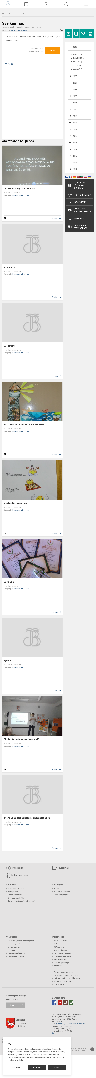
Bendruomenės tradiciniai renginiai (21, 901)
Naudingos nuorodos (62, 941)
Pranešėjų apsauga (61, 963)
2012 (75, 163)
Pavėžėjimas (60, 868)
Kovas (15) (77, 62)
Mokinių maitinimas (17, 875)
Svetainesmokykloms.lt (78, 1050)
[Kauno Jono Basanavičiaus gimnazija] (8, 4)
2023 (75, 89)
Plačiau (55, 218)
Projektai (11, 950)
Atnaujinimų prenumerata (77, 226)
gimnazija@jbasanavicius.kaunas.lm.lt (70, 1024)
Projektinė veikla (79, 195)
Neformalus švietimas (62, 944)
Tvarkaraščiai (14, 868)
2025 (75, 76)
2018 (75, 123)
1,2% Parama (77, 202)
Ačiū (52, 50)
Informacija (9, 267)
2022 (75, 96)
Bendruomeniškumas (31, 14)
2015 (75, 143)
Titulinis (5, 14)
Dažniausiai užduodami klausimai (76, 185)
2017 (75, 129)
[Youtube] (60, 1002)
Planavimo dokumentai (17, 953)
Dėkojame (9, 582)
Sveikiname (9, 346)
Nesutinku (37, 1067)
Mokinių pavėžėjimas (62, 892)
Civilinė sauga (59, 984)
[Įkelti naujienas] (26, 4)
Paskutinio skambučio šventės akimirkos (24, 424)
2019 (75, 116)
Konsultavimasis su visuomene (66, 975)
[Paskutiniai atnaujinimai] (46, 4)
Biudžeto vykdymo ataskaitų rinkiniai (22, 941)
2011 (75, 169)
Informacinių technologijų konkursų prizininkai (27, 818)
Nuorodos (58, 966)
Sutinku (56, 1067)
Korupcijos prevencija (62, 981)
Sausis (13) (77, 69)
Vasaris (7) (77, 65)
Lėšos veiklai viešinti (16, 956)
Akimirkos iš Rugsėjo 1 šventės (19, 188)
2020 (75, 109)
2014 (75, 149)
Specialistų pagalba (61, 895)
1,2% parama (59, 947)
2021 (75, 103)
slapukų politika (16, 1060)
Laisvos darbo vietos (62, 969)
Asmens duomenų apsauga (64, 972)
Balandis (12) (78, 58)
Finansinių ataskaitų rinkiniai (19, 944)
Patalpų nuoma (60, 888)
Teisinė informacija (61, 950)
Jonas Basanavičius (15, 895)
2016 (75, 136)
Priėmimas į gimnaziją (62, 956)
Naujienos (16, 14)
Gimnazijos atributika (16, 898)
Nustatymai (17, 1067)
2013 (75, 156)
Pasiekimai (76, 218)
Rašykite (11, 1005)
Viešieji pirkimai (14, 947)
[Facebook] (54, 1002)
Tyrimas (8, 660)
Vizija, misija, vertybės (16, 888)
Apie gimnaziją (13, 892)
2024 (75, 83)
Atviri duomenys (60, 959)
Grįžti (10, 64)
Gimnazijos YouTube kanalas (79, 210)
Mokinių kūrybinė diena (15, 503)
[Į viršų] (92, 1049)
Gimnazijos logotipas (62, 953)
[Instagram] (65, 1002)
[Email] (71, 1002)
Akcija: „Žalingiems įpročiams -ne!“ (21, 739)
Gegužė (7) (77, 54)
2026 (75, 47)
